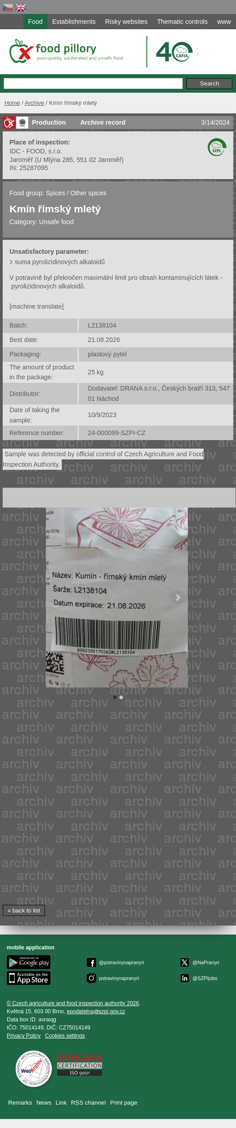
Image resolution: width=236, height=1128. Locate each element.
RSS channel (88, 1102)
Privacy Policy (24, 1036)
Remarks (20, 1102)
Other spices (89, 193)
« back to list (24, 910)
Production (49, 122)
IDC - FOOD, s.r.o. (35, 151)
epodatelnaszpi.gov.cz (96, 1011)
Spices (55, 193)
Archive (34, 102)
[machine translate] (36, 306)
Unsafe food (56, 221)
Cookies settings (65, 1036)
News (43, 1102)
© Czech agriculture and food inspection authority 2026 (73, 1003)
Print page (123, 1102)
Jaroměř (21, 159)
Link (61, 1102)
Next (177, 597)
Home (12, 102)
